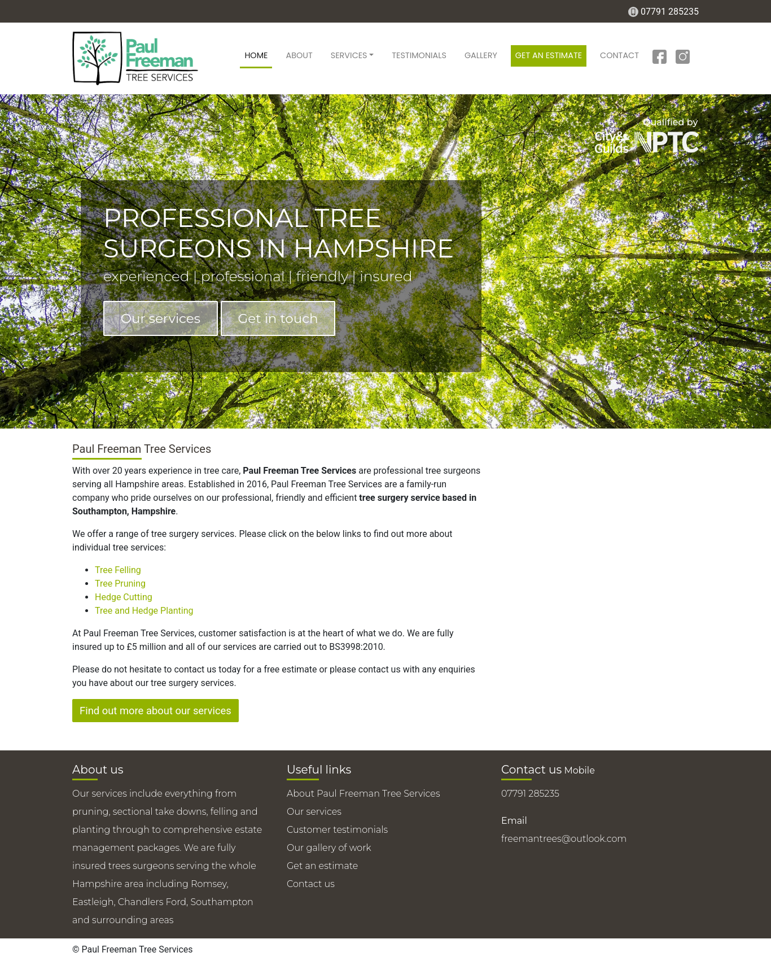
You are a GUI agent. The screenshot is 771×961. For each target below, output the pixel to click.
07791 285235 (670, 11)
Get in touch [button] (278, 318)
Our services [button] (160, 318)
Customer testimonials (337, 829)
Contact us (311, 884)
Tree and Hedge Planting (144, 610)
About (299, 55)
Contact (619, 55)
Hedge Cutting (123, 597)
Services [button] (349, 55)
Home (256, 55)
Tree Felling (118, 570)
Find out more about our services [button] (155, 711)
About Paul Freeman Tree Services (363, 793)
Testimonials (419, 55)
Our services (314, 811)
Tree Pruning (120, 583)
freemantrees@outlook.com (564, 838)
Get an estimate (548, 55)
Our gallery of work (329, 847)
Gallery (481, 55)
